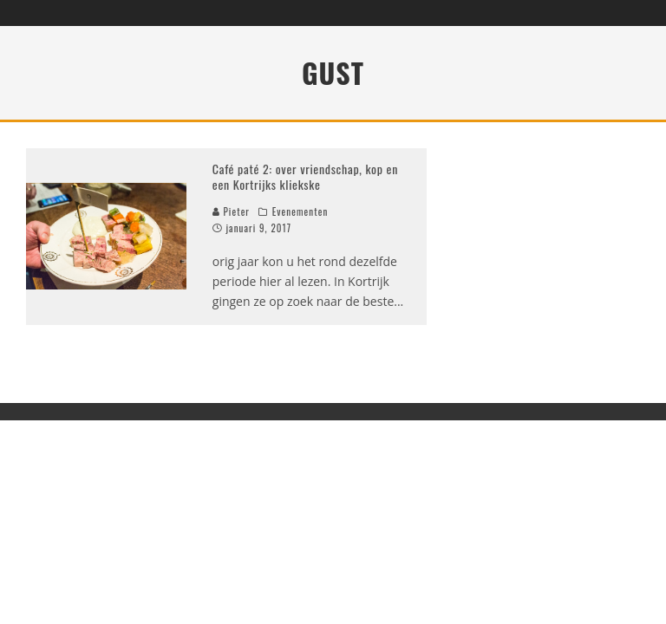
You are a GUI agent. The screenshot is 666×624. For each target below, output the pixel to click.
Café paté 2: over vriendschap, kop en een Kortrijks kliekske (305, 176)
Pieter (231, 211)
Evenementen (300, 211)
